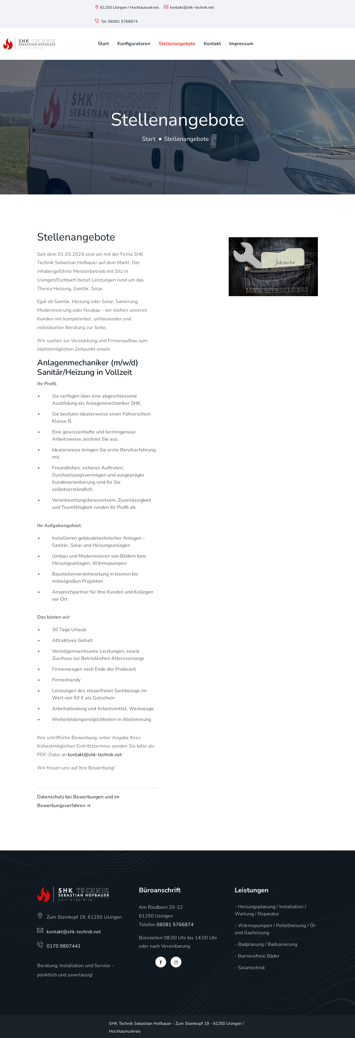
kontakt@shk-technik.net (192, 7)
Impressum (241, 43)
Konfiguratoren (133, 43)
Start (103, 43)
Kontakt (212, 43)
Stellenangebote (177, 43)
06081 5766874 (123, 21)
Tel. (101, 21)
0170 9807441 (64, 946)
